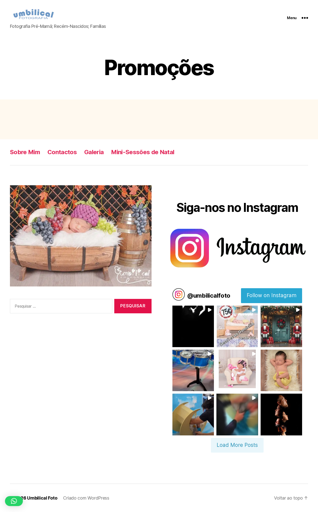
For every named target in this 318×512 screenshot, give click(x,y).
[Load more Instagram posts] (237, 445)
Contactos (62, 152)
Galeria (94, 152)
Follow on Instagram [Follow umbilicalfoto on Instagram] (271, 295)
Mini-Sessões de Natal (142, 152)
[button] (193, 326)
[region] (81, 235)
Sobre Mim (25, 152)
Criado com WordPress (86, 498)
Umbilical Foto (42, 498)
